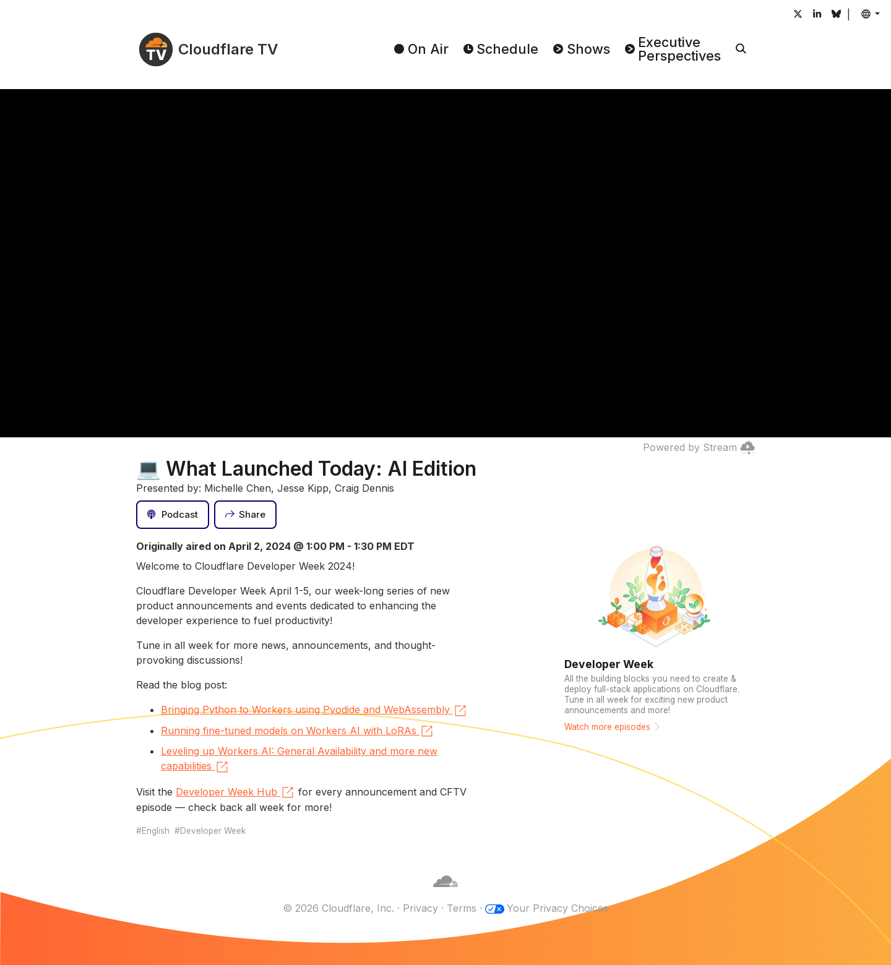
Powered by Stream (699, 447)
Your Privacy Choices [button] (557, 908)
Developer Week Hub (235, 792)
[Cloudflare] (445, 893)
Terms (461, 908)
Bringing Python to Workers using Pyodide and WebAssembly (314, 710)
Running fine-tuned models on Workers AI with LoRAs (297, 731)
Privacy (420, 908)
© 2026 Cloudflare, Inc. (338, 908)
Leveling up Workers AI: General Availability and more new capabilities (299, 759)
